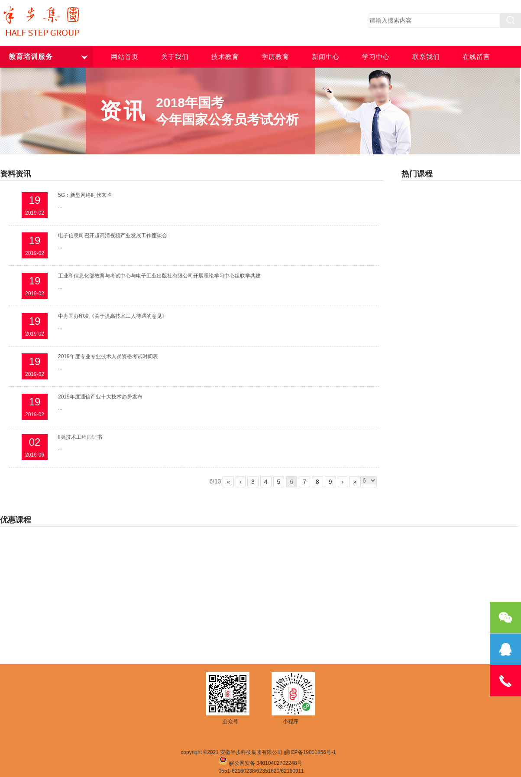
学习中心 (376, 56)
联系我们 (426, 56)
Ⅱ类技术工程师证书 (80, 437)
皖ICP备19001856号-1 (310, 752)
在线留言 (476, 56)
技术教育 (225, 56)
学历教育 (275, 56)
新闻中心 (326, 56)
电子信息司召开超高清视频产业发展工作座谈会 (112, 235)
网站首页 (125, 56)
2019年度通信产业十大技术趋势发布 (100, 397)
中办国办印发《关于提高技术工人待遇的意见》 (112, 316)
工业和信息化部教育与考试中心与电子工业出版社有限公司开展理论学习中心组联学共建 (159, 276)
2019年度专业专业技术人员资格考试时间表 (108, 356)
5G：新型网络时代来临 (85, 195)
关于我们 (175, 56)
